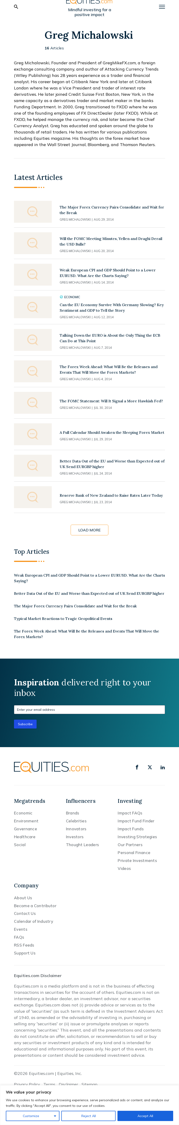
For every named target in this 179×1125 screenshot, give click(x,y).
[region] (89, 1105)
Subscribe (25, 724)
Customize (31, 1116)
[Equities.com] (52, 767)
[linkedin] (162, 767)
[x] (150, 767)
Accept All (145, 1116)
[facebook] (137, 767)
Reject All (88, 1116)
